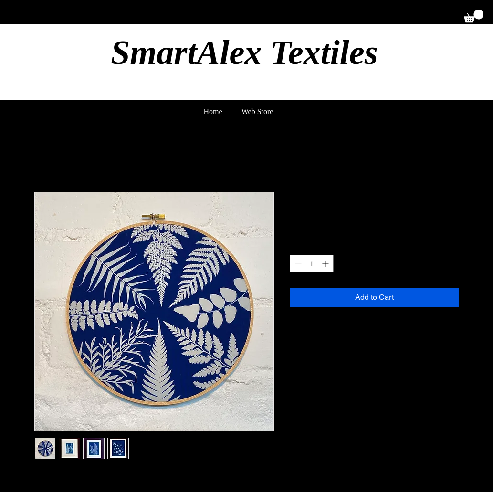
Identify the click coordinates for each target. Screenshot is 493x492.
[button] (473, 16)
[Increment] (326, 263)
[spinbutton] (311, 263)
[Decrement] (297, 263)
